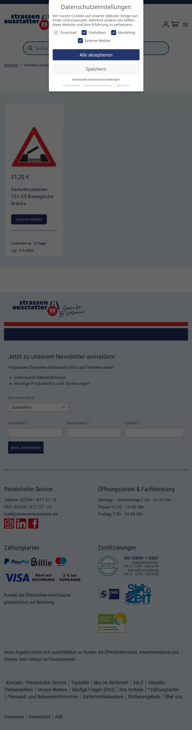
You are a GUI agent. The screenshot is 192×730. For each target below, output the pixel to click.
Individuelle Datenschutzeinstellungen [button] (96, 79)
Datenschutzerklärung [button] (98, 85)
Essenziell (64, 32)
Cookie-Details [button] (71, 85)
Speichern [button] (96, 69)
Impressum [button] (122, 85)
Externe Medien (94, 40)
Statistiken (94, 32)
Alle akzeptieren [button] (96, 55)
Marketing (123, 32)
